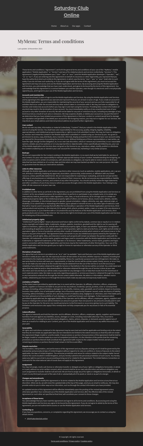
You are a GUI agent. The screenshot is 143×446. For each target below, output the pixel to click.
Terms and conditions (59, 441)
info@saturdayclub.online (37, 418)
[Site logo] (71, 12)
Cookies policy (86, 441)
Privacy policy (74, 441)
